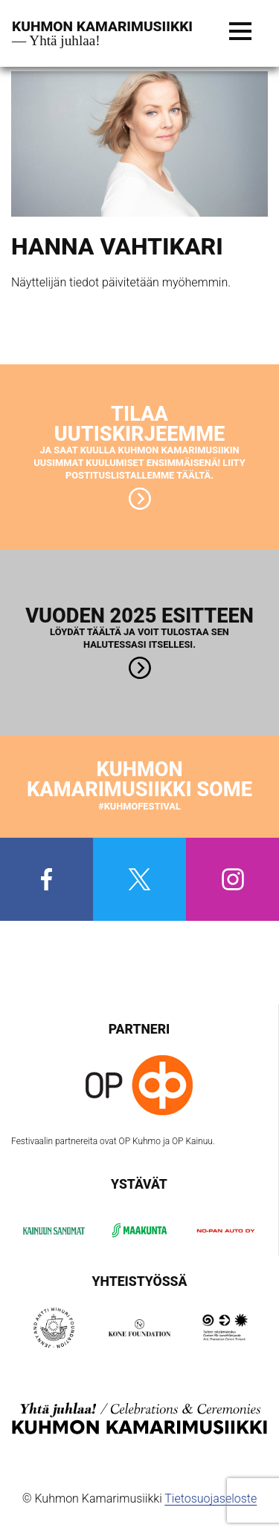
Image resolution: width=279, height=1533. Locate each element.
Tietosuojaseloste (210, 1498)
